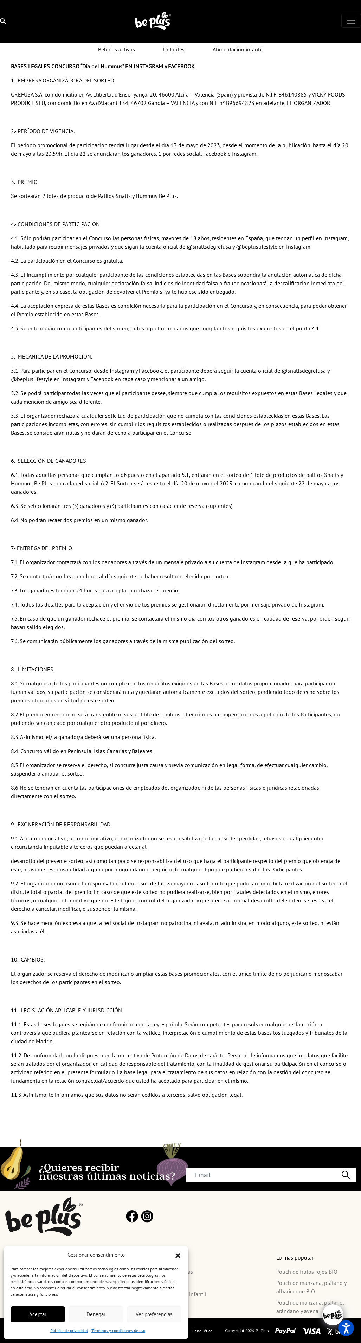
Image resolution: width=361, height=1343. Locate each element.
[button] (177, 1254)
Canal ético (202, 1330)
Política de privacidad (69, 1330)
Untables (174, 49)
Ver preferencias (154, 1314)
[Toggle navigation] (351, 21)
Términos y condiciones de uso (118, 1330)
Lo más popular (295, 1257)
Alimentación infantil (238, 49)
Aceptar (37, 1314)
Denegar (95, 1314)
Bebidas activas (116, 49)
